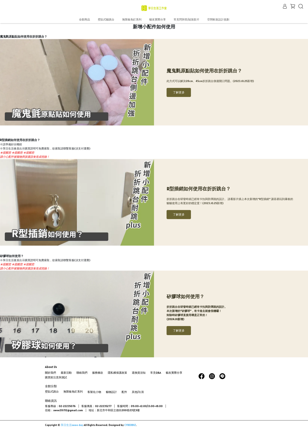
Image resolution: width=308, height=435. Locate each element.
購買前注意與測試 (56, 377)
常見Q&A (155, 372)
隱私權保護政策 (117, 372)
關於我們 (50, 372)
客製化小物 (94, 392)
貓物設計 (111, 392)
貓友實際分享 (157, 19)
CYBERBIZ (130, 425)
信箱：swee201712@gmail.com (64, 410)
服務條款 (97, 372)
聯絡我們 (81, 372)
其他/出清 (138, 392)
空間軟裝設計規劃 (218, 19)
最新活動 (66, 372)
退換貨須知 (139, 372)
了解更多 (179, 92)
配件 (124, 392)
